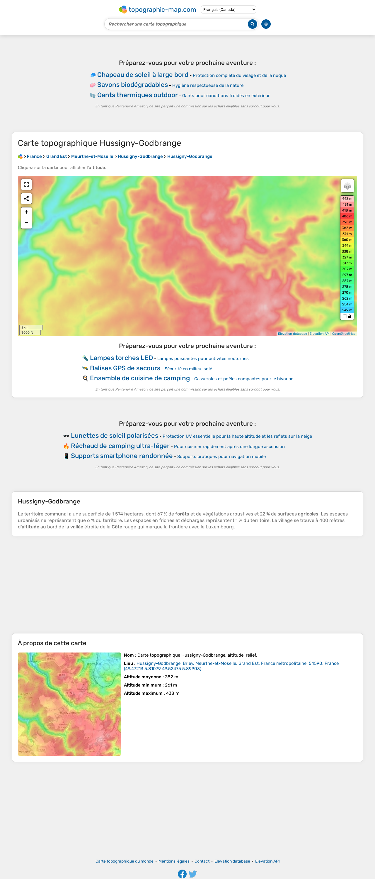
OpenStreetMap (344, 334)
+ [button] (26, 212)
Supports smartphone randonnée (122, 456)
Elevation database (292, 334)
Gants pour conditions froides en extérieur (226, 95)
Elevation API (320, 334)
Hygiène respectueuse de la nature (207, 85)
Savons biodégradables (132, 85)
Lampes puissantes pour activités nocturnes (203, 358)
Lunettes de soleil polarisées (114, 436)
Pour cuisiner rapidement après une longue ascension (229, 446)
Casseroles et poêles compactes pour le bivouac (243, 378)
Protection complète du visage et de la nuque (239, 75)
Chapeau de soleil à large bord (142, 75)
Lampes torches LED (121, 358)
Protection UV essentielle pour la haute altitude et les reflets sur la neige (237, 436)
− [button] (26, 223)
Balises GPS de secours (125, 368)
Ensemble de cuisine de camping (140, 378)
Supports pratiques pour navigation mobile (221, 456)
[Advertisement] (187, 585)
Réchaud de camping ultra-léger (120, 446)
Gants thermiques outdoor (137, 95)
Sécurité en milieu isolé (188, 368)
